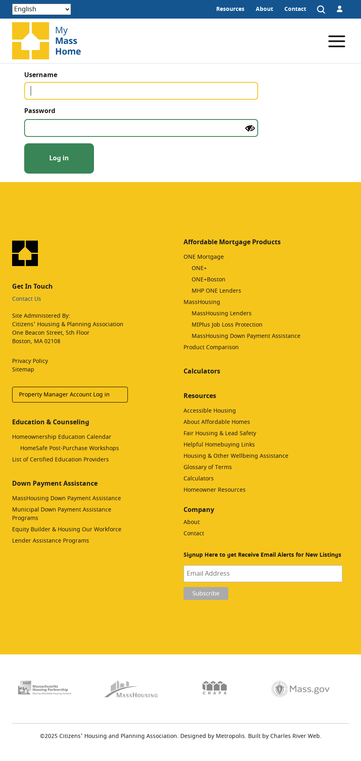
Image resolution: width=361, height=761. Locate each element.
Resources (200, 396)
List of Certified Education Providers (60, 459)
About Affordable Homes (217, 422)
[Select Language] (41, 9)
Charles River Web (295, 736)
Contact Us (26, 299)
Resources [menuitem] (230, 9)
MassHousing (202, 302)
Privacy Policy (30, 361)
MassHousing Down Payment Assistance (66, 498)
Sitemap (23, 369)
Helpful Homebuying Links (219, 444)
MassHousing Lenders (222, 313)
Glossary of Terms (208, 467)
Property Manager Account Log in (64, 394)
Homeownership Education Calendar (61, 437)
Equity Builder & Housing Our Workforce (66, 529)
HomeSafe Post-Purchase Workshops (69, 448)
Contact (194, 533)
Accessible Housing (210, 411)
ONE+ (199, 268)
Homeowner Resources (215, 490)
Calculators (202, 371)
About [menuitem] (264, 9)
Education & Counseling (50, 422)
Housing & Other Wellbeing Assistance (236, 456)
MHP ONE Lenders (216, 291)
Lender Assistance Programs (50, 541)
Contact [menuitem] (295, 9)
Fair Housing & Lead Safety (220, 433)
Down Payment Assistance (55, 483)
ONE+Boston (208, 279)
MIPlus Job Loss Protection (227, 325)
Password (54, 111)
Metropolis (230, 736)
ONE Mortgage (204, 257)
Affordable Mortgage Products (232, 242)
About (192, 522)
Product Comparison (211, 347)
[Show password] (250, 128)
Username (55, 75)
